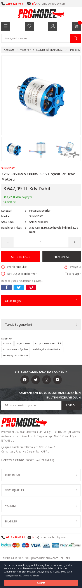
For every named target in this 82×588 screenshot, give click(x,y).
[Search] (41, 38)
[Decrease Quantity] (8, 242)
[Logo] (41, 14)
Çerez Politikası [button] (31, 575)
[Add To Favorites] (14, 267)
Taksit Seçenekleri (18, 324)
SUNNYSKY (36, 216)
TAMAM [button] (41, 582)
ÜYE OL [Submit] (71, 405)
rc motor (7, 343)
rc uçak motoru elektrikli (48, 343)
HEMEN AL (62, 256)
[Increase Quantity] (74, 242)
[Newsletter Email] (41, 405)
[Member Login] (52, 26)
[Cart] (76, 26)
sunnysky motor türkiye (15, 355)
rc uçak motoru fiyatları (15, 349)
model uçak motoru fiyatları (47, 349)
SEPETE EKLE (20, 256)
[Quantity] (41, 242)
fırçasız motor (23, 343)
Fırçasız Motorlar (40, 210)
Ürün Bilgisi (13, 300)
